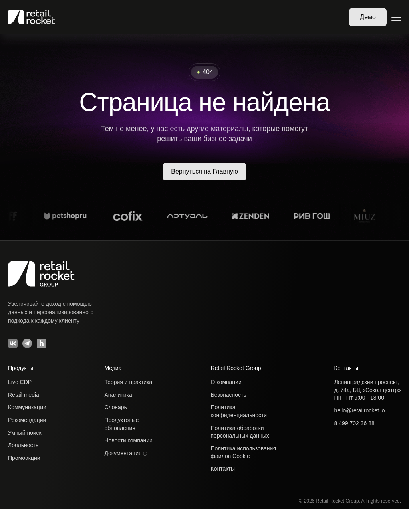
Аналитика (118, 395)
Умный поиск (25, 433)
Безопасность (228, 395)
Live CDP (20, 382)
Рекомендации (27, 420)
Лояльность (23, 445)
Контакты (223, 468)
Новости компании (128, 440)
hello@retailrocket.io (359, 410)
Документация (125, 453)
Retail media (23, 395)
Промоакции (24, 458)
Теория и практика (128, 382)
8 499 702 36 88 (354, 423)
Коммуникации (27, 407)
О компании (226, 382)
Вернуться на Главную (204, 171)
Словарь (115, 407)
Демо (368, 17)
